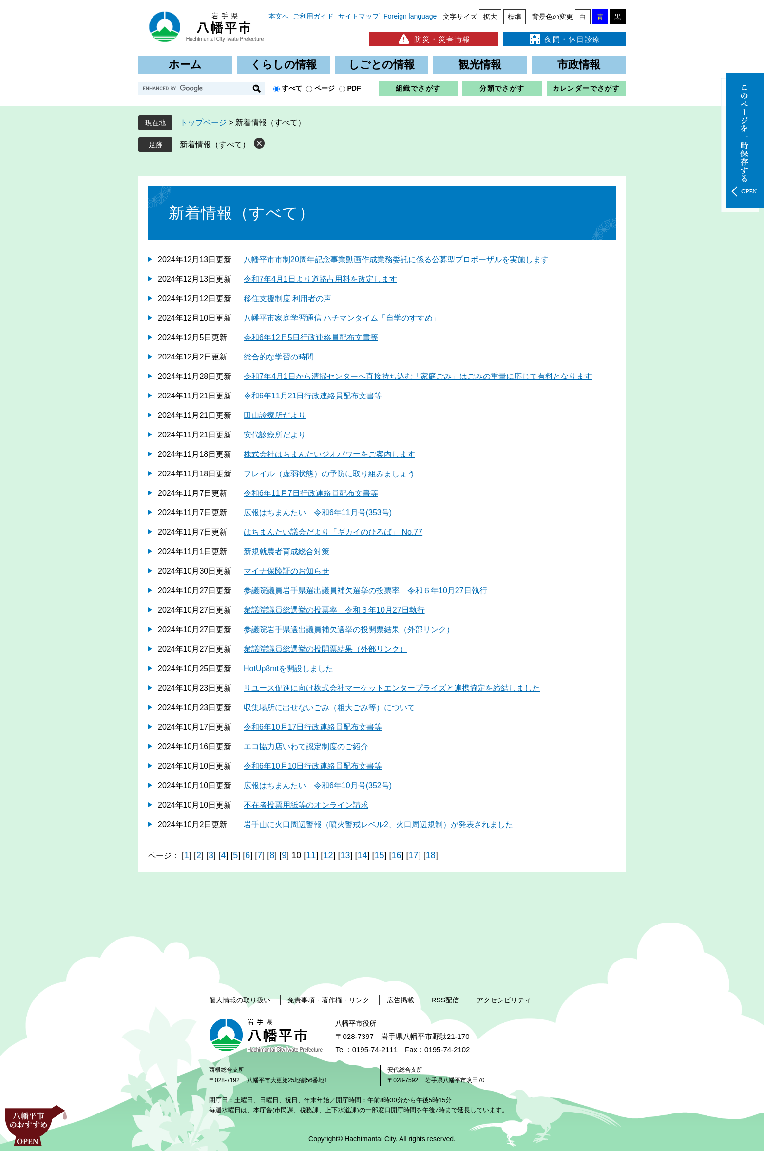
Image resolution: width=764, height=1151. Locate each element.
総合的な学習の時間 (279, 357)
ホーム (185, 64)
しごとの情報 (381, 64)
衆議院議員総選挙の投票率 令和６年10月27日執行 (334, 610)
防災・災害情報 (433, 39)
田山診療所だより (275, 415)
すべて (292, 88)
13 (345, 855)
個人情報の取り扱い (239, 1000)
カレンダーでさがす (586, 88)
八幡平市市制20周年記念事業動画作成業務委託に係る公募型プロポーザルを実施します (396, 259)
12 (328, 855)
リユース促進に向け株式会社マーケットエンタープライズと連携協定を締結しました (392, 688)
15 (379, 855)
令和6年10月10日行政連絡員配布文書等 (313, 766)
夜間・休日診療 (564, 39)
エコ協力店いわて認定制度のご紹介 (306, 746)
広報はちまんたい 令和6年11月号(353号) (318, 513)
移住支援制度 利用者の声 (287, 298)
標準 (514, 16)
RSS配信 (445, 1000)
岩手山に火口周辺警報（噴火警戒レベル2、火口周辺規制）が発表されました (378, 824)
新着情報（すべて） (215, 144)
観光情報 (479, 64)
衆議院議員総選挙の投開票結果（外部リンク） (325, 649)
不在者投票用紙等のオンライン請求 (306, 805)
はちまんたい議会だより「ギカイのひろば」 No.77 (333, 532)
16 (396, 855)
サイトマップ (358, 16)
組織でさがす (418, 88)
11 (311, 855)
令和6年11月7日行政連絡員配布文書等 (311, 493)
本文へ (278, 16)
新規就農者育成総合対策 (286, 551)
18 (431, 855)
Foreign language (410, 16)
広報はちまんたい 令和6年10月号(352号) (318, 785)
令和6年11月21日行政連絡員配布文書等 (313, 396)
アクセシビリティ (504, 1000)
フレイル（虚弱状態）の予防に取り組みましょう (329, 474)
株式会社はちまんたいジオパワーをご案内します (329, 454)
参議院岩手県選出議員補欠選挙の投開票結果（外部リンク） (349, 629)
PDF (354, 88)
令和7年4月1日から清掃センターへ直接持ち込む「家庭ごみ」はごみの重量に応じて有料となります (418, 376)
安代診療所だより (275, 435)
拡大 (490, 16)
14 (362, 855)
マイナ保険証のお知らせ (286, 571)
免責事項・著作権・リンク (328, 1000)
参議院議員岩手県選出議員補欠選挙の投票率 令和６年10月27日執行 (365, 590)
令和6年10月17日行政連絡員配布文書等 (313, 727)
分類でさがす (501, 88)
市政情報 (578, 64)
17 (414, 855)
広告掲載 (400, 1000)
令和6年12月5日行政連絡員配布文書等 (311, 337)
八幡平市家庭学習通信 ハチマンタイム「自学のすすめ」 (342, 318)
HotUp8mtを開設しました (288, 668)
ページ (324, 88)
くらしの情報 (283, 64)
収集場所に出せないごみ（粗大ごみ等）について (329, 707)
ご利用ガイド (313, 16)
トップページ (203, 122)
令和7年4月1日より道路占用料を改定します (320, 279)
